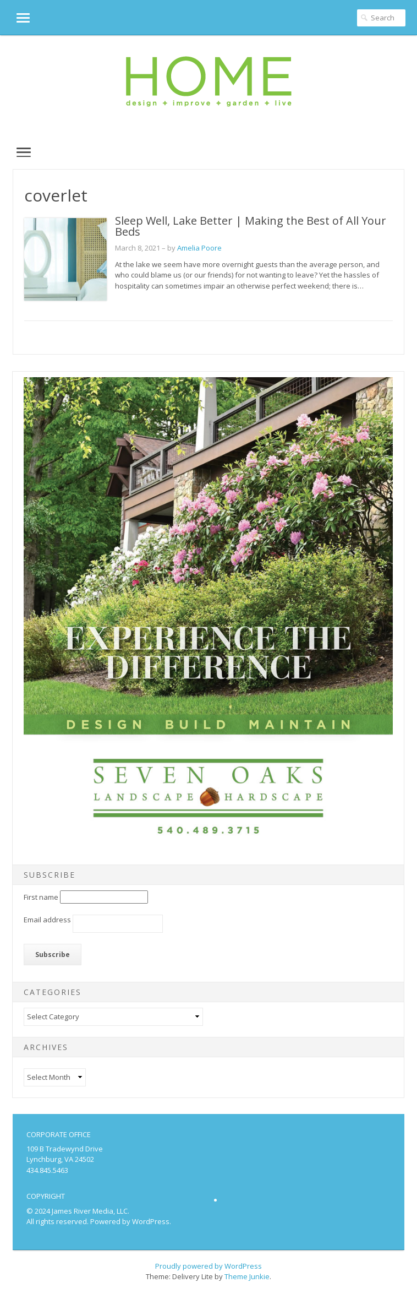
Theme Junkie (247, 1276)
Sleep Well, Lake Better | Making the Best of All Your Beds (250, 226)
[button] (15, 17)
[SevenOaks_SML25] (208, 847)
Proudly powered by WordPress (208, 1266)
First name (41, 897)
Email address (47, 920)
